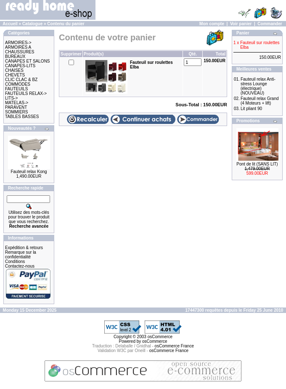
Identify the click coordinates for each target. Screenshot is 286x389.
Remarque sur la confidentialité (20, 254)
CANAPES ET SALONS (27, 61)
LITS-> (11, 98)
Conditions (15, 261)
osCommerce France (174, 346)
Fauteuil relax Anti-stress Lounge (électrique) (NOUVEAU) (258, 86)
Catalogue (32, 23)
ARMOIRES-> (18, 42)
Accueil (10, 23)
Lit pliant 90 (251, 108)
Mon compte (211, 23)
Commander (269, 23)
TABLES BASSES (22, 116)
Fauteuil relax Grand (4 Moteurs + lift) (260, 100)
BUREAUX (15, 56)
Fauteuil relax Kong (29, 171)
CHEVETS (15, 75)
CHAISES (14, 70)
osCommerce (160, 336)
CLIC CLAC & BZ (21, 79)
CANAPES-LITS (20, 65)
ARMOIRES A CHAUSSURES (19, 49)
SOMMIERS (16, 112)
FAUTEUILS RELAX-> (26, 93)
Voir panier (241, 23)
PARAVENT (16, 107)
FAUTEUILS (16, 89)
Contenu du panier (65, 23)
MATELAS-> (16, 102)
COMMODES (17, 84)
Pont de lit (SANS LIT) (257, 164)
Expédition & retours (24, 247)
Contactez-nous (19, 266)
